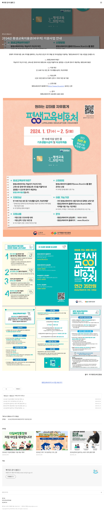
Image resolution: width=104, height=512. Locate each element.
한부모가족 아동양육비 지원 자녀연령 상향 (14, 406)
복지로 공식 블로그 (8, 3)
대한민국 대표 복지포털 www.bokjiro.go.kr (19, 473)
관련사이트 (5, 492)
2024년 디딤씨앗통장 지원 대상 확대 (12, 399)
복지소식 (6, 395)
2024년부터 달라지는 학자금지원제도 (12, 408)
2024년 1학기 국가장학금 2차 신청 (12, 401)
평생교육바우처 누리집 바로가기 (52, 382)
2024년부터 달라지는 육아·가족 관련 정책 (13, 403)
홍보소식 (12, 395)
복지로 (3, 498)
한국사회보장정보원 (6, 500)
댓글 (3, 461)
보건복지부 (4, 502)
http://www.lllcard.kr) (56, 86)
